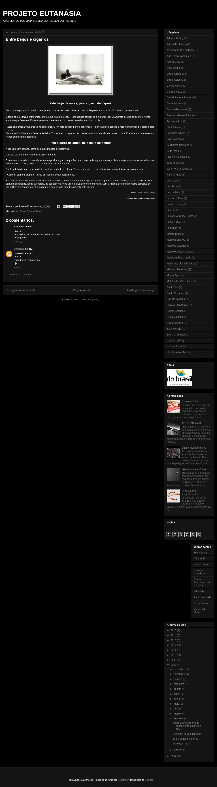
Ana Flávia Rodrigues (179, 56)
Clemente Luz (174, 91)
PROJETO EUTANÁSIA (42, 13)
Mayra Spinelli (175, 275)
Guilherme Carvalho (178, 145)
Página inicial (81, 290)
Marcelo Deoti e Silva (179, 251)
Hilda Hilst (199, 591)
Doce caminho (190, 401)
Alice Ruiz (199, 558)
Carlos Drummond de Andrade (202, 582)
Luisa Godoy (174, 222)
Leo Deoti (172, 180)
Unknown (19, 248)
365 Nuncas (200, 552)
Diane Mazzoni (175, 103)
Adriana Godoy (175, 38)
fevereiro (179, 718)
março (177, 713)
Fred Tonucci (174, 127)
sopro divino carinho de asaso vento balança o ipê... (187, 725)
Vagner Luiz (173, 340)
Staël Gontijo (174, 328)
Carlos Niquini (174, 85)
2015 (174, 630)
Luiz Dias (172, 227)
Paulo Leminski (202, 597)
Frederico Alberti (176, 133)
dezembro (180, 669)
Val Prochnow (174, 346)
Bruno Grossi (174, 73)
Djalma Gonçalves (177, 109)
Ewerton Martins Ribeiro (180, 115)
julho (177, 693)
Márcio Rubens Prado (179, 257)
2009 (174, 659)
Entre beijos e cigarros (185, 738)
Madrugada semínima (194, 469)
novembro (180, 674)
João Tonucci (174, 162)
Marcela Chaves (176, 239)
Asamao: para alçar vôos (187, 733)
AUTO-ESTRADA (191, 423)
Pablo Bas (172, 287)
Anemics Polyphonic (200, 572)
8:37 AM (18, 242)
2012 (174, 645)
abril (176, 708)
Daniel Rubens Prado (146, 193)
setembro (179, 684)
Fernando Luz (174, 121)
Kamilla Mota (174, 174)
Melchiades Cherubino (179, 281)
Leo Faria (172, 186)
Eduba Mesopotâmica (194, 447)
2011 (174, 650)
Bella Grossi (173, 67)
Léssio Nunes (174, 204)
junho (177, 698)
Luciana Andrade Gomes (181, 216)
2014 (174, 635)
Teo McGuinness (176, 334)
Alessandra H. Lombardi (180, 50)
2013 (174, 640)
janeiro (178, 749)
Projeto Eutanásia (177, 304)
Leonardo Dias (175, 198)
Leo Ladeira (173, 192)
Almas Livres (201, 564)
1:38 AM (18, 267)
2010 (174, 655)
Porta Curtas (201, 603)
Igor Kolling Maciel (177, 156)
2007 (174, 756)
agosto (178, 688)
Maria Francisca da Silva (180, 263)
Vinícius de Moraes (200, 611)
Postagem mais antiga (141, 290)
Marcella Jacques (176, 245)
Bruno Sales (173, 79)
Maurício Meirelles (177, 269)
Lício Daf (172, 210)
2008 (174, 664)
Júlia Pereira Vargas (178, 168)
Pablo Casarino (175, 293)
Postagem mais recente (20, 290)
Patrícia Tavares (176, 299)
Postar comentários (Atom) (85, 299)
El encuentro (189, 490)
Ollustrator (123, 780)
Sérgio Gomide (175, 310)
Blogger (149, 780)
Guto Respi (173, 150)
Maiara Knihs (174, 233)
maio (177, 703)
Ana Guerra (173, 62)
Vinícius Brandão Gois (179, 352)
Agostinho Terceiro (177, 44)
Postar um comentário (21, 274)
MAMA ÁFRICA (181, 743)
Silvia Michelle (175, 316)
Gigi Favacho (174, 139)
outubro (178, 679)
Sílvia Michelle (175, 322)
